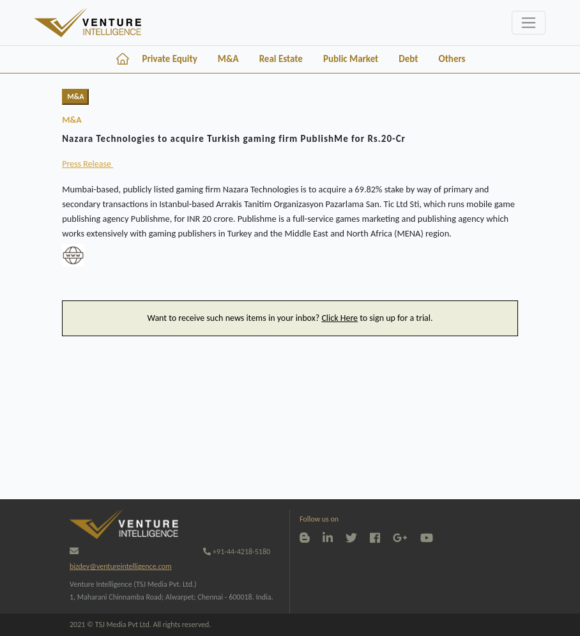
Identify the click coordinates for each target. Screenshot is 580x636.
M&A (228, 59)
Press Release (87, 164)
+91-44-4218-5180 (236, 551)
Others (452, 59)
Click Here (339, 318)
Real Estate (281, 59)
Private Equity (169, 59)
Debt (408, 59)
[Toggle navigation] (529, 23)
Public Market (350, 59)
